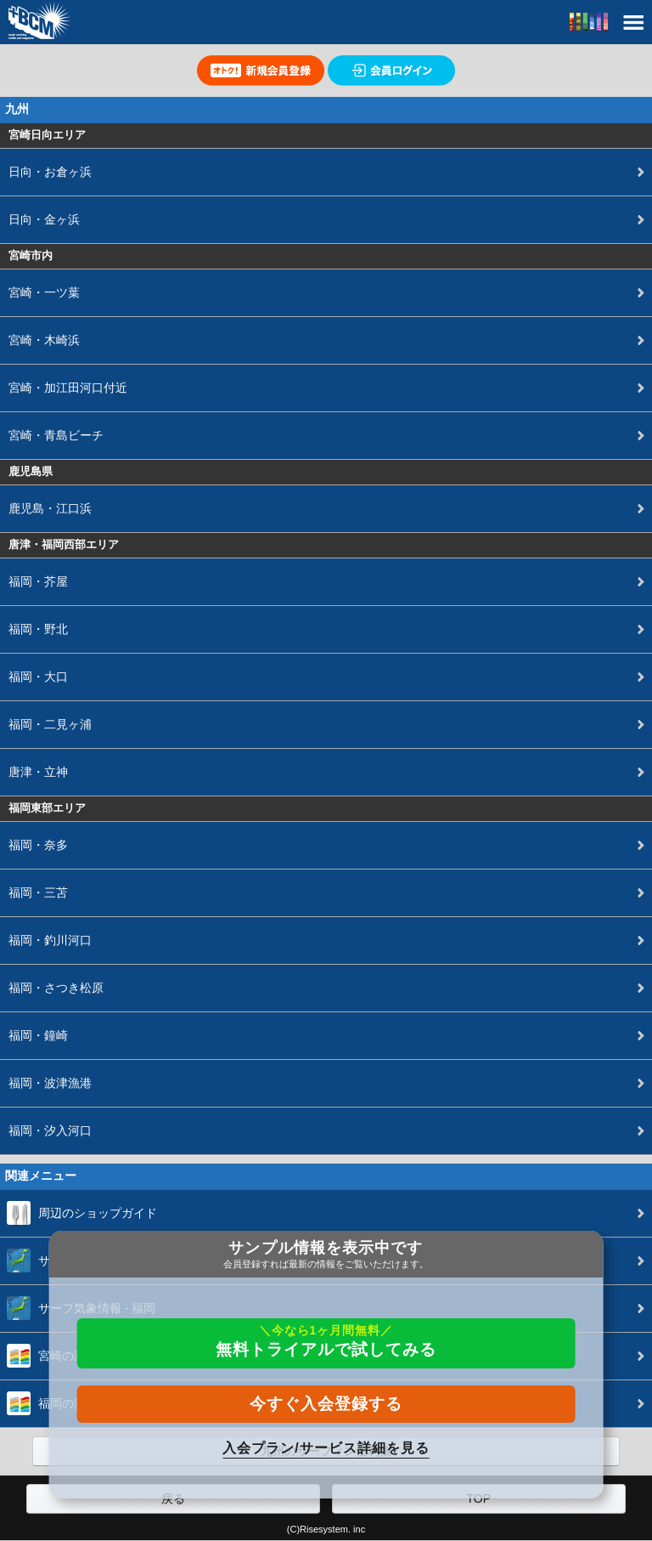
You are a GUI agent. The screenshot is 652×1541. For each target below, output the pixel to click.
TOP (478, 1498)
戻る (173, 1498)
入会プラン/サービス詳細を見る (325, 1448)
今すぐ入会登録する (326, 1404)
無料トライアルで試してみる (326, 1340)
